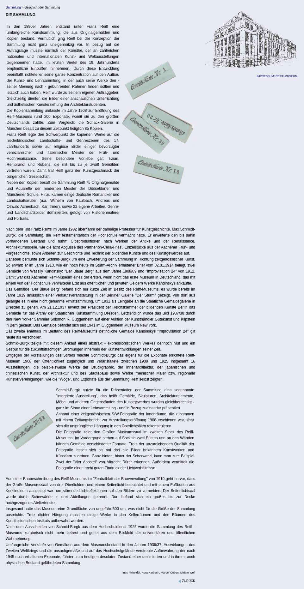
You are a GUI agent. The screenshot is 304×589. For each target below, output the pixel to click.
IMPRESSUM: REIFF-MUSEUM (277, 76)
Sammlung (13, 7)
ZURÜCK (186, 581)
